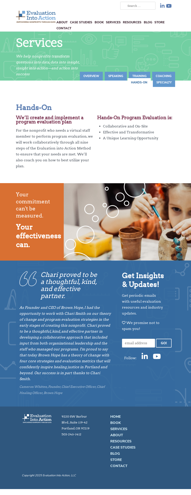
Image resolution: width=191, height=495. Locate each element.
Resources (132, 22)
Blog (148, 22)
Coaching (164, 76)
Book (99, 22)
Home (115, 416)
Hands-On (139, 83)
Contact (63, 28)
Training (139, 76)
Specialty (164, 83)
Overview (91, 76)
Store (159, 22)
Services (113, 22)
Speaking (115, 76)
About (62, 22)
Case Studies (81, 22)
